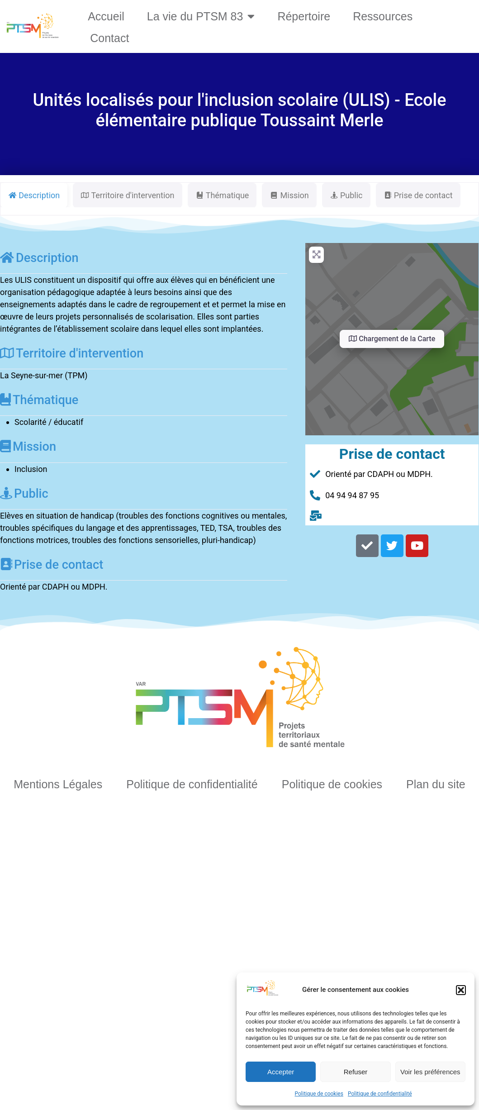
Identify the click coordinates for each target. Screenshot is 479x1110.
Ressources (383, 16)
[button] (460, 990)
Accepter (280, 1072)
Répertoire (303, 16)
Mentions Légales (58, 784)
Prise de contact (51, 564)
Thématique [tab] (222, 195)
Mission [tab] (289, 195)
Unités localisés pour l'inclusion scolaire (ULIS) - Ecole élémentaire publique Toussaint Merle (239, 110)
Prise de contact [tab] (418, 195)
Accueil (106, 16)
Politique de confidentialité (380, 1094)
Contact (109, 38)
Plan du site (435, 784)
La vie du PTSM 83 (201, 16)
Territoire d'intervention (71, 353)
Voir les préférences (430, 1072)
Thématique (39, 400)
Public (24, 493)
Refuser (356, 1072)
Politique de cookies (319, 1094)
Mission (28, 446)
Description (39, 258)
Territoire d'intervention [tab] (127, 195)
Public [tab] (346, 195)
